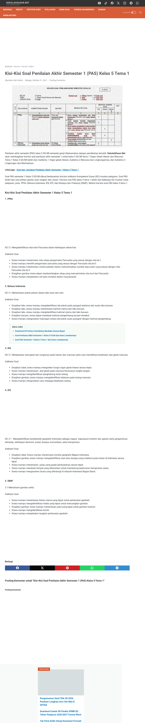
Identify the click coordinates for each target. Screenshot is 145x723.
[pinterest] (50, 607)
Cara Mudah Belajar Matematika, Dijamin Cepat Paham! (121, 214)
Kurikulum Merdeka (86, 9)
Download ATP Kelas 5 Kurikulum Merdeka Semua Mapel (40, 354)
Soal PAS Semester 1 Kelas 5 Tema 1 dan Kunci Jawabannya (41, 363)
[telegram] (132, 3)
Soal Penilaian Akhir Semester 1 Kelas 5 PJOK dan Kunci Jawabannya (45, 358)
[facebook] (113, 3)
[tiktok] (107, 3)
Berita (21, 9)
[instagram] (126, 3)
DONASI (103, 9)
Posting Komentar (57, 88)
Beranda (9, 9)
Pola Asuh (52, 9)
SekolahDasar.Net (76, 719)
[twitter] (119, 3)
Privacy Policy (73, 713)
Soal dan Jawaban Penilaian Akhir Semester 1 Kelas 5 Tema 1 (48, 170)
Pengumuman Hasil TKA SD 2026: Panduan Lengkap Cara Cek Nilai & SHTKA (122, 51)
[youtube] (101, 3)
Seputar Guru (35, 9)
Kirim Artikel (11, 15)
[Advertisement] (50, 42)
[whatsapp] (138, 3)
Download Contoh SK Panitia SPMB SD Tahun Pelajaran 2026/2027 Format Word (121, 64)
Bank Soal (66, 9)
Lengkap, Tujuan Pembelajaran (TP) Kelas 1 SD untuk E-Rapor (122, 109)
